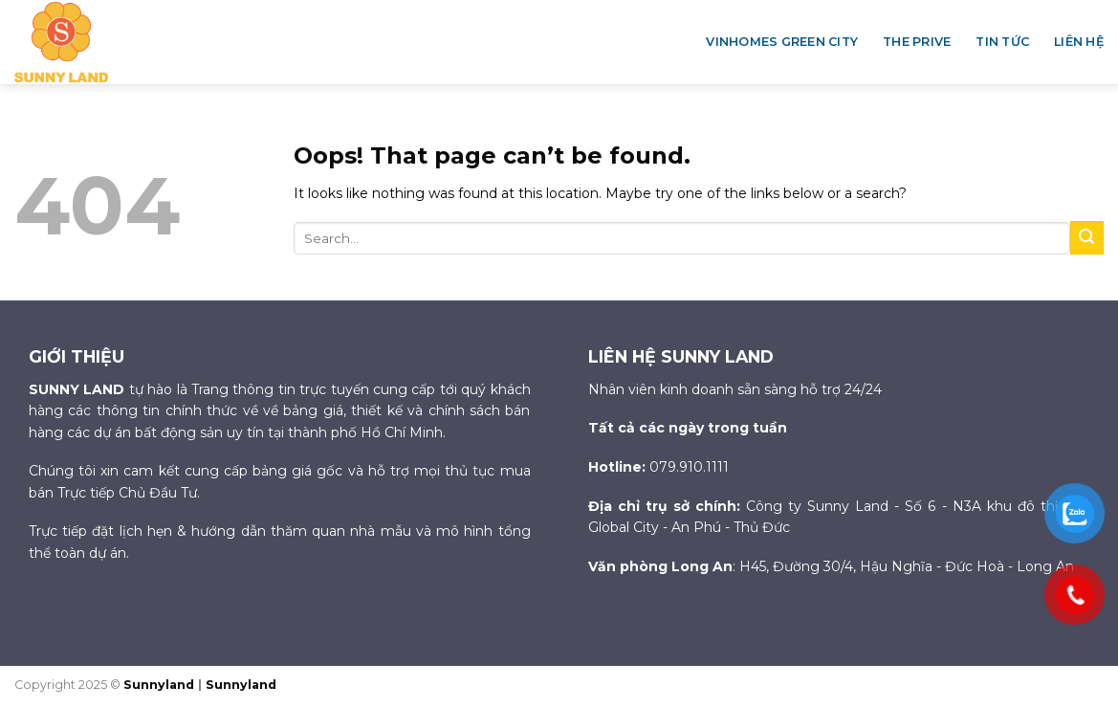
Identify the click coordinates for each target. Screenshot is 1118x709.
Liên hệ (1079, 41)
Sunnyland (160, 684)
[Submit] (1087, 238)
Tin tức (1002, 41)
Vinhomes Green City (782, 41)
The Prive (917, 41)
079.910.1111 (689, 467)
